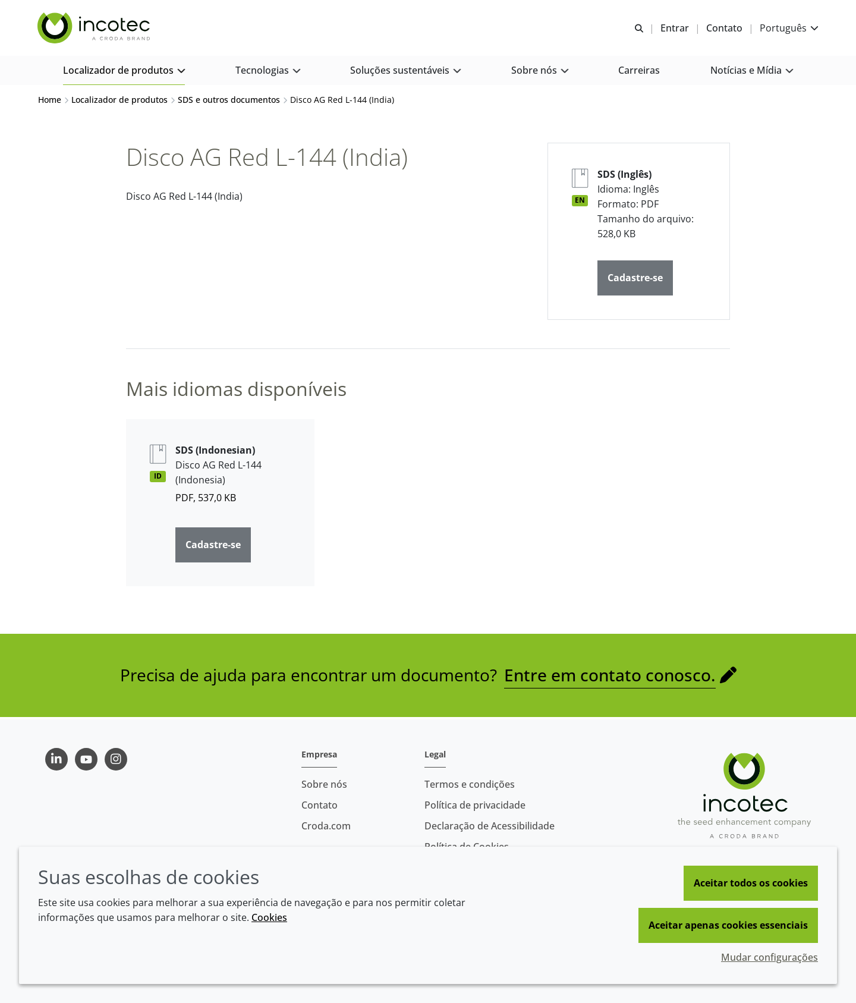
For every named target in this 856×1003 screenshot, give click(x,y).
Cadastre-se (635, 279)
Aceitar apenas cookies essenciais (728, 925)
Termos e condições (469, 784)
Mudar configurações (769, 957)
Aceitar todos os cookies (751, 882)
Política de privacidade (474, 805)
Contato (319, 805)
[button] (124, 71)
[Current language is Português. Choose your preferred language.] (788, 28)
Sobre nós (324, 784)
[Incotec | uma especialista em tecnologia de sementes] (95, 28)
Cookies (269, 917)
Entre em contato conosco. (610, 676)
